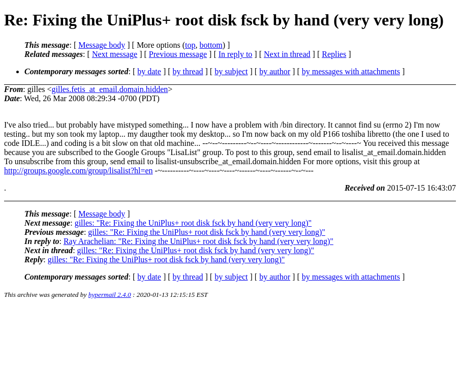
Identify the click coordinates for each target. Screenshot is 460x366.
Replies (334, 54)
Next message (114, 54)
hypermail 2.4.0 (109, 294)
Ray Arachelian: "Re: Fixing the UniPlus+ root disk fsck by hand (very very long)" (198, 241)
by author (274, 71)
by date (149, 71)
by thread (188, 71)
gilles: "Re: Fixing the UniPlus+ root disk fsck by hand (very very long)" (193, 223)
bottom (210, 45)
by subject (231, 71)
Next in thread (287, 54)
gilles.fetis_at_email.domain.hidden (109, 89)
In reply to (236, 54)
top (190, 45)
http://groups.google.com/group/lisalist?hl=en (78, 170)
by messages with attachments (351, 71)
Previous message (178, 54)
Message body (101, 45)
